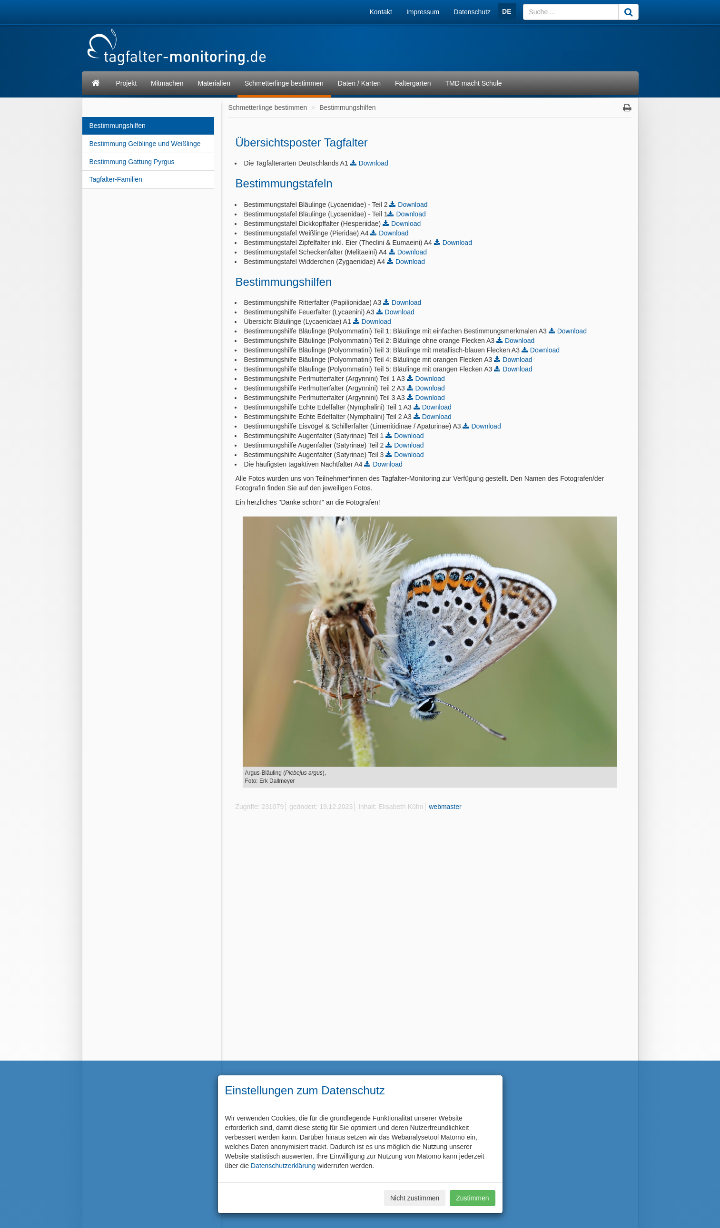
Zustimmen (472, 1198)
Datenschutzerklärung (283, 1166)
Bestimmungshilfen (117, 125)
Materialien (214, 83)
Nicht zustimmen (414, 1198)
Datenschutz (472, 12)
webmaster (445, 806)
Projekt (126, 83)
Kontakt (381, 12)
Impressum (422, 12)
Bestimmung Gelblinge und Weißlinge (145, 143)
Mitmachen (167, 83)
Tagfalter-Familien (115, 179)
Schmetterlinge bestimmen (284, 83)
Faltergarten (413, 83)
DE (506, 11)
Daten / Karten (359, 83)
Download (373, 163)
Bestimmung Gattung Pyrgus (132, 162)
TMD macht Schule (473, 83)
